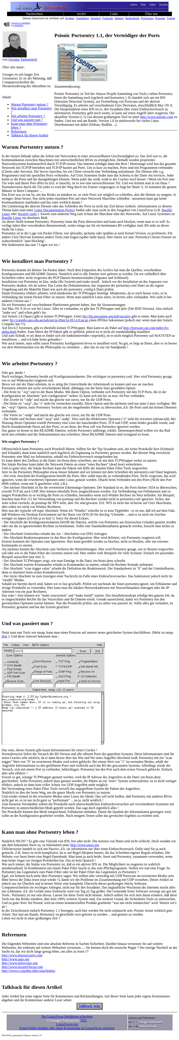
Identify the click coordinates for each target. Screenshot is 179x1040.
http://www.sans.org (15, 959)
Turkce (171, 18)
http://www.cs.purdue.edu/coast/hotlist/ (28, 971)
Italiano (119, 18)
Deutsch (96, 18)
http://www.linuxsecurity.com (22, 955)
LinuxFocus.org (67, 1024)
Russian (160, 18)
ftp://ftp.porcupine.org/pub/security (106, 316)
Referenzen (19, 131)
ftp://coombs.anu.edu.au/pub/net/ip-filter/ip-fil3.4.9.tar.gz (49, 320)
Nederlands (132, 18)
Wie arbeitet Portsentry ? (28, 116)
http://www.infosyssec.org (20, 963)
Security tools (27, 214)
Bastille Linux (11, 218)
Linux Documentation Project (54, 210)
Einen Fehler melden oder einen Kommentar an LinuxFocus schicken (67, 1028)
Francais (107, 18)
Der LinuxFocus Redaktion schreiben (67, 1016)
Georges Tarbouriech (22, 59)
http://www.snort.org (84, 845)
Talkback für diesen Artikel (29, 135)
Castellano (82, 18)
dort (4, 636)
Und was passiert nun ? (27, 120)
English (70, 18)
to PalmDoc (18, 25)
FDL (84, 1020)
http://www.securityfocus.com (22, 967)
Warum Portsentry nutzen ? (29, 104)
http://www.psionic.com (156, 117)
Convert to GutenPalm (20, 23)
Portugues (147, 18)
